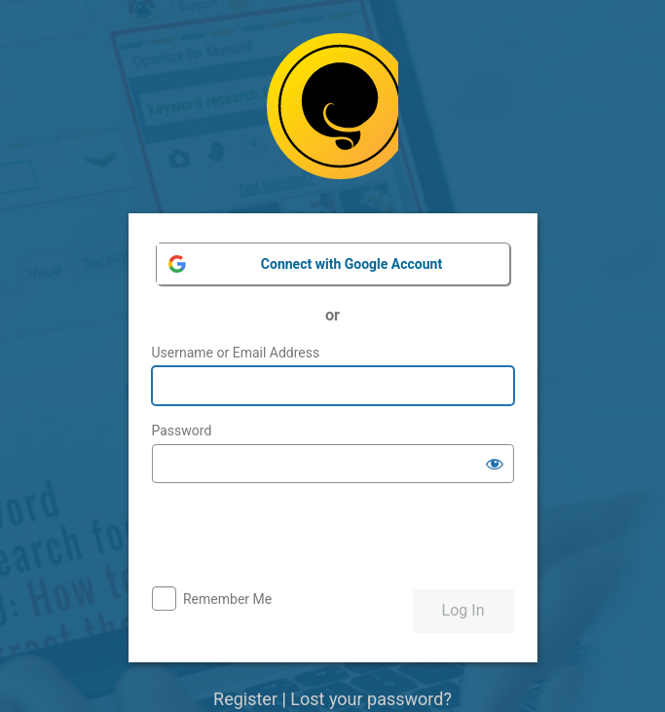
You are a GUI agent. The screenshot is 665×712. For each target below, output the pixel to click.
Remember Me (227, 599)
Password (182, 430)
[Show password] (494, 463)
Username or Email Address (236, 352)
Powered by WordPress (332, 113)
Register (245, 699)
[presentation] (300, 537)
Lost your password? (371, 699)
